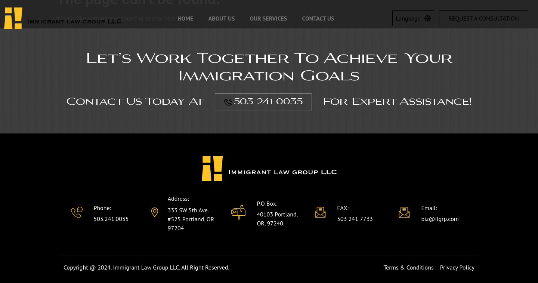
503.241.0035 (111, 218)
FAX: (343, 208)
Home (185, 18)
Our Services (268, 18)
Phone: (102, 208)
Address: (178, 198)
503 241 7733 (355, 218)
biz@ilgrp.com (439, 218)
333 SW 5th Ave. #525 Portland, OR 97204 (191, 219)
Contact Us (318, 18)
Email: (429, 208)
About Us (221, 18)
